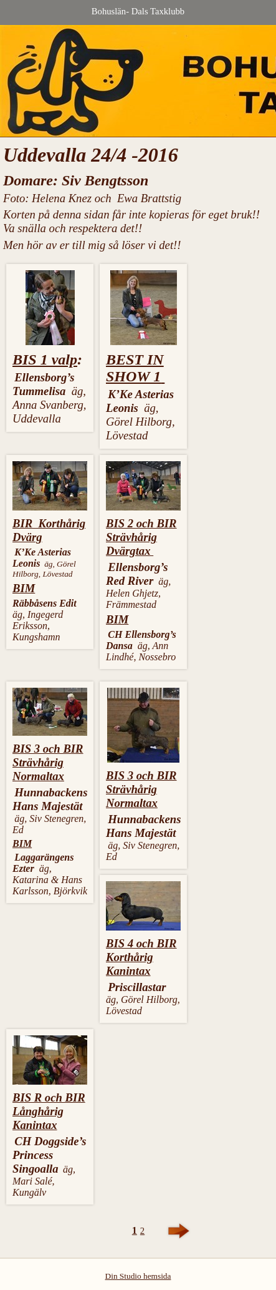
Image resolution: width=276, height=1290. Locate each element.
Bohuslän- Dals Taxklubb (138, 11)
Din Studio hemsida (138, 1276)
